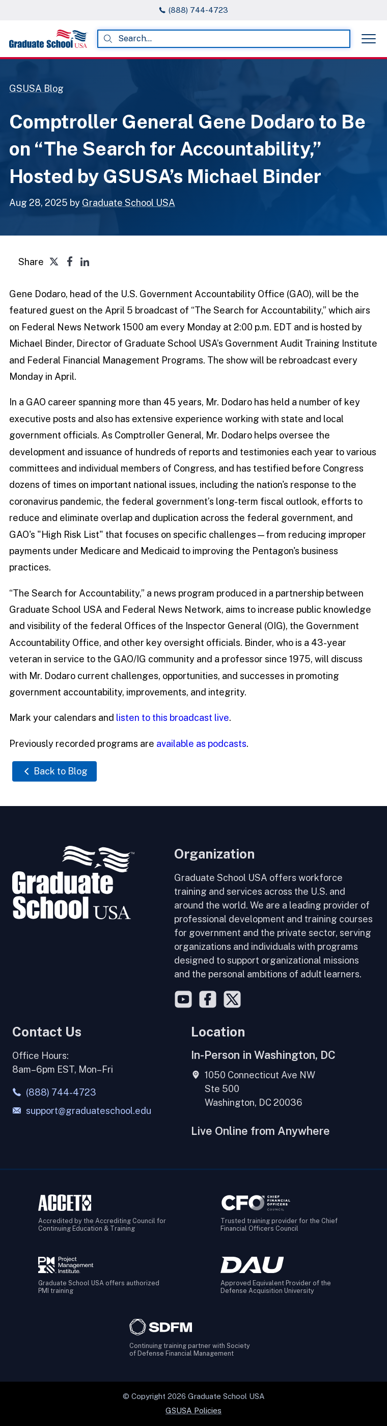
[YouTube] (183, 999)
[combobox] (223, 39)
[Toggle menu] (369, 39)
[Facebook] (208, 999)
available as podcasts (201, 743)
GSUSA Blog (36, 88)
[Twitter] (232, 999)
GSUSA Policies (193, 1410)
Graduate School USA (128, 202)
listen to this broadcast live (172, 717)
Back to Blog (54, 771)
